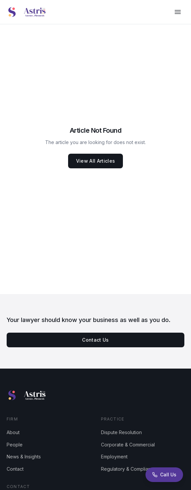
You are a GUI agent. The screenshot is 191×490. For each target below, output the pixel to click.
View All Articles (95, 161)
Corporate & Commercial (128, 444)
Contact (15, 469)
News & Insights (24, 456)
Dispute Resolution (121, 432)
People (15, 444)
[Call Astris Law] (164, 474)
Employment (114, 456)
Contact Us (95, 340)
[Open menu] (177, 12)
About (13, 432)
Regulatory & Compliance (128, 469)
